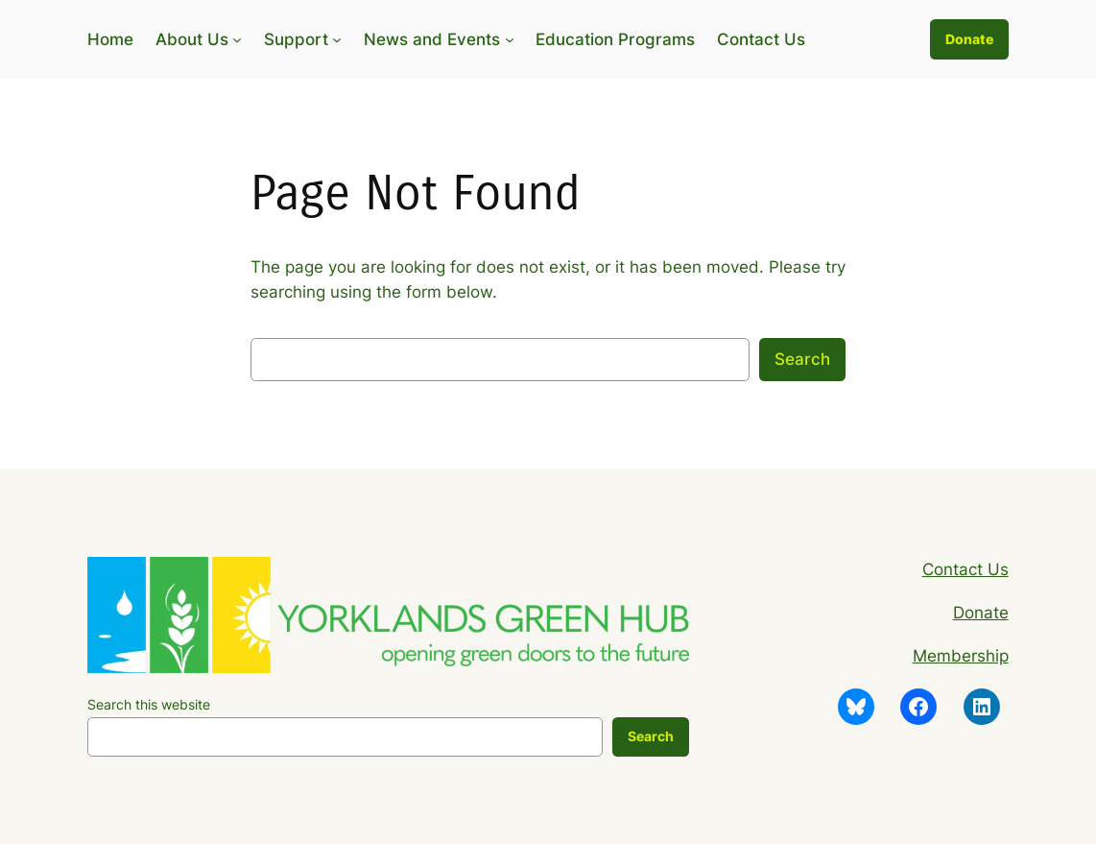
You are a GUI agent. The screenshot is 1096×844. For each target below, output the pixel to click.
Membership (961, 655)
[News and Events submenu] (509, 39)
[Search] (650, 737)
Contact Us (965, 569)
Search (802, 359)
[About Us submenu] (237, 39)
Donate (969, 39)
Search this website (148, 704)
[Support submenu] (337, 39)
